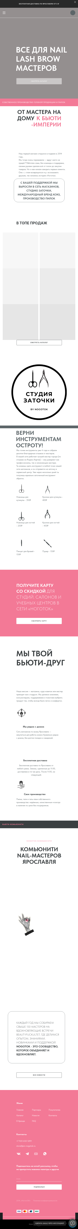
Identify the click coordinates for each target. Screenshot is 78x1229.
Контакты (53, 1115)
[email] (39, 1179)
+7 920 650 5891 (24, 1141)
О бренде (20, 1121)
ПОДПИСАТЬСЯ (39, 1187)
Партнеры (36, 1110)
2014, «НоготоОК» (23, 1201)
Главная (20, 1110)
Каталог (20, 1115)
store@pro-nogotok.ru (25, 1146)
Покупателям (54, 1110)
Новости (35, 1115)
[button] (39, 621)
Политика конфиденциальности (45, 1201)
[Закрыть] (75, 2)
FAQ (34, 1121)
